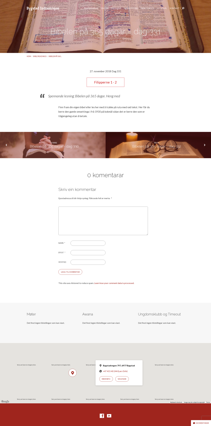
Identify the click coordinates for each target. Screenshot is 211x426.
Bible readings (39, 56)
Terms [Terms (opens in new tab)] (208, 402)
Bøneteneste (147, 8)
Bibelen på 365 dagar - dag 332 (156, 146)
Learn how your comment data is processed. (114, 283)
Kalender (116, 8)
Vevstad (62, 262)
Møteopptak (131, 8)
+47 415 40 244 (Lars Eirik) (115, 371)
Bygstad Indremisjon (43, 8)
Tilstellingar (91, 8)
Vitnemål (162, 8)
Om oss (104, 8)
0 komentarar (201, 423)
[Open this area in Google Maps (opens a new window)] (5, 401)
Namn (61, 243)
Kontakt (174, 8)
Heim (29, 56)
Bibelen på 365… (55, 56)
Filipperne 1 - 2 (105, 82)
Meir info (106, 379)
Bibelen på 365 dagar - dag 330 (54, 146)
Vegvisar (122, 379)
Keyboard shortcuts (176, 402)
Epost (61, 252)
